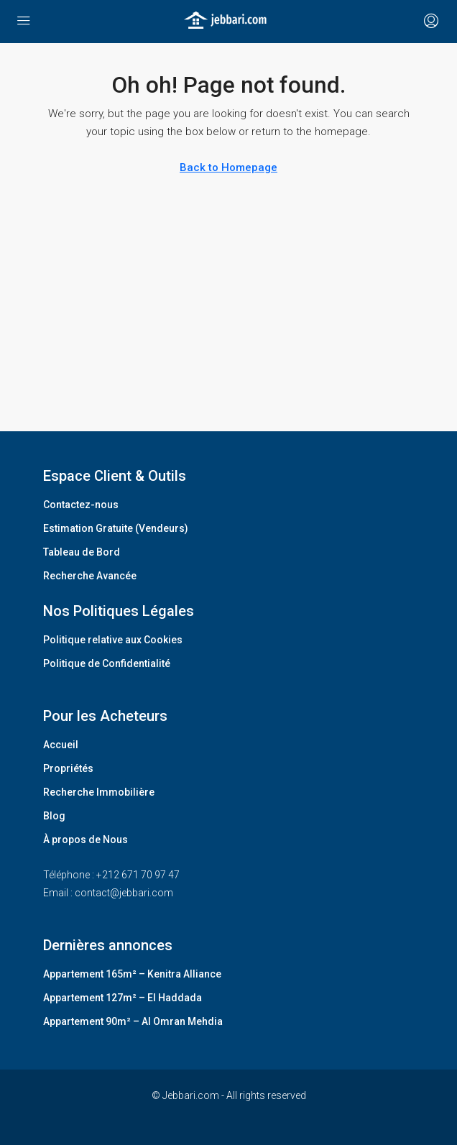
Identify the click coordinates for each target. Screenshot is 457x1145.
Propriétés (68, 768)
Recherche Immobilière (98, 792)
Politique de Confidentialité (106, 663)
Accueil (60, 744)
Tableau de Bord (81, 552)
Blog (54, 816)
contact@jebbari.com (124, 892)
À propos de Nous (85, 839)
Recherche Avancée (90, 575)
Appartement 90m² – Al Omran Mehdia (133, 1021)
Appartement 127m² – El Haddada (122, 997)
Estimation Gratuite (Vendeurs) (115, 528)
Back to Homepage (228, 167)
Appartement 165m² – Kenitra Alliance (132, 974)
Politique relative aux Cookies (113, 639)
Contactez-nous (81, 504)
